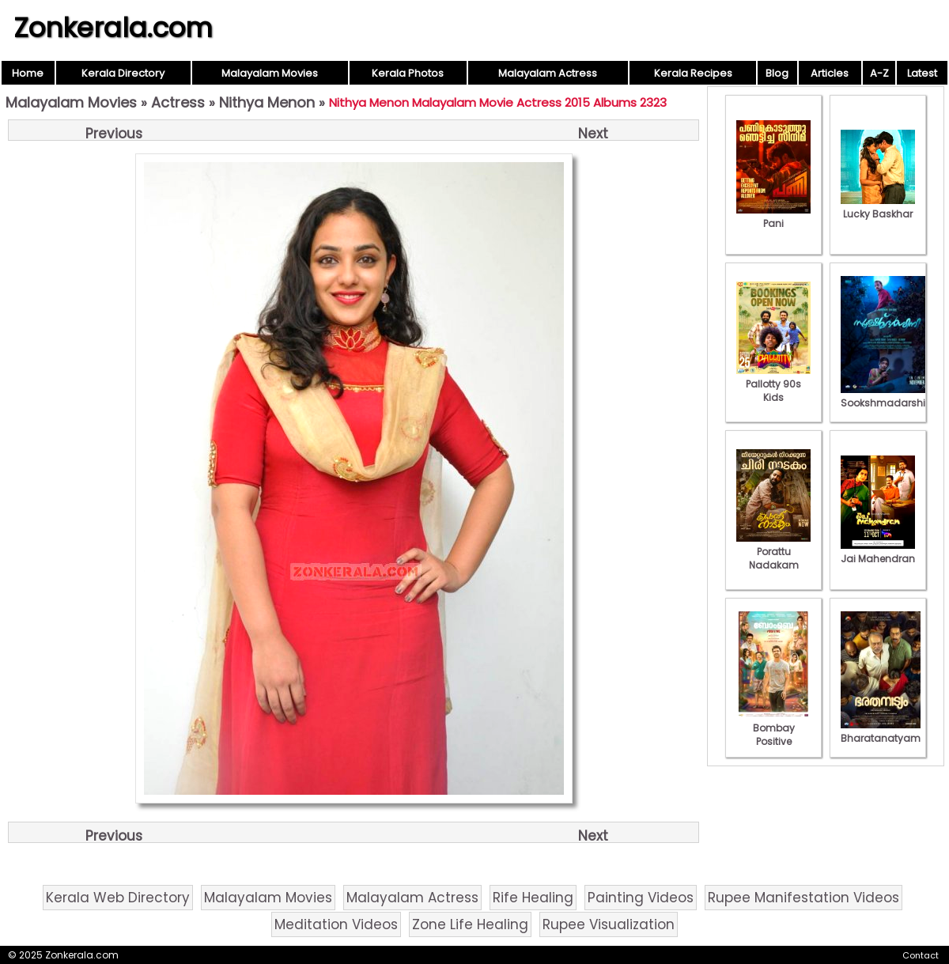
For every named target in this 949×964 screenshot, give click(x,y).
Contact (920, 955)
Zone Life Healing (470, 924)
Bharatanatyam (881, 731)
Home (27, 73)
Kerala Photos (408, 73)
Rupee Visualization (609, 924)
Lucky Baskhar (878, 207)
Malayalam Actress (547, 73)
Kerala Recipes (693, 73)
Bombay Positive (773, 728)
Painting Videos (641, 897)
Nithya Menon (267, 102)
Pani (773, 216)
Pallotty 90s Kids (773, 384)
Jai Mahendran (878, 552)
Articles (830, 73)
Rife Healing (533, 897)
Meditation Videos (336, 924)
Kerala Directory (122, 73)
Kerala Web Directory (118, 897)
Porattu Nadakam (773, 551)
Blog (777, 73)
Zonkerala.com (113, 28)
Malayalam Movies (269, 73)
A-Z (879, 73)
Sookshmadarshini (887, 396)
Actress (178, 102)
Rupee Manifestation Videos (803, 897)
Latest (922, 73)
